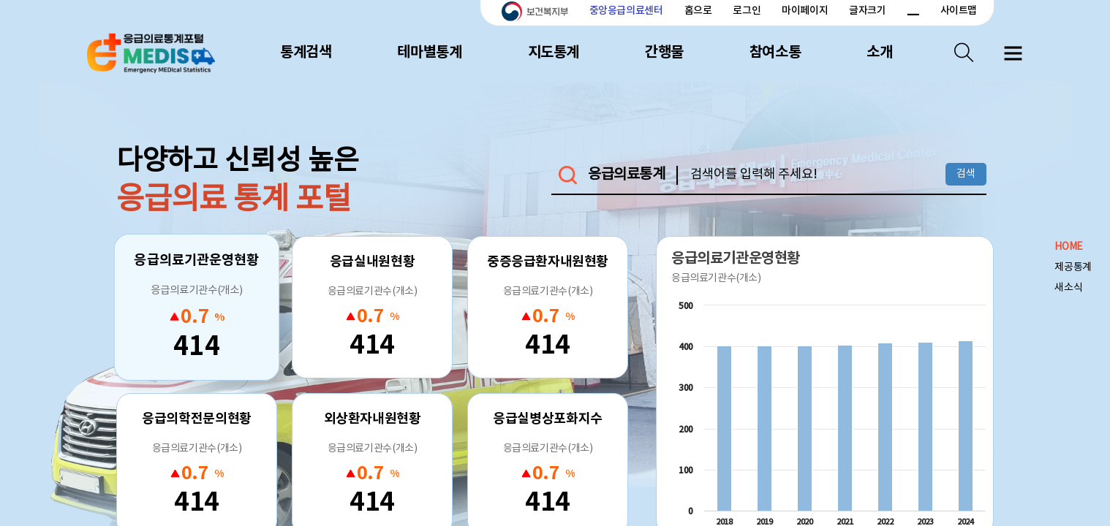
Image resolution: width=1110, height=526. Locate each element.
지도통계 (553, 52)
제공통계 (1072, 267)
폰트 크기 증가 (895, 11)
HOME (1068, 247)
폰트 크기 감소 (912, 11)
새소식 (1068, 288)
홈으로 (698, 10)
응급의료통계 (626, 175)
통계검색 (305, 52)
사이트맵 (958, 10)
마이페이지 (805, 10)
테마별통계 (429, 52)
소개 (879, 52)
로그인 (746, 10)
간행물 (664, 52)
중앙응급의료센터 (626, 10)
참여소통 (775, 52)
